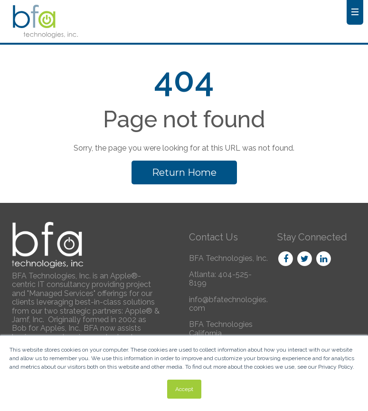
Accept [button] (184, 389)
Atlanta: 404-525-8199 (220, 278)
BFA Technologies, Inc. (228, 258)
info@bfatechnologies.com (228, 304)
